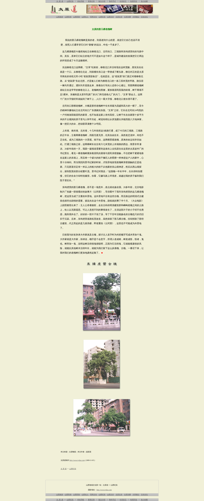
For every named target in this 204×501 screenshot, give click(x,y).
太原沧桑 (127, 17)
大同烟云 (136, 17)
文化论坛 (144, 17)
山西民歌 (76, 17)
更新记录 (91, 1)
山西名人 (85, 17)
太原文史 (119, 17)
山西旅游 (59, 17)
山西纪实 (70, 1)
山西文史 (110, 17)
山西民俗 (68, 17)
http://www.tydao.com (77, 460)
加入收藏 (144, 1)
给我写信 (133, 1)
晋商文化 (93, 17)
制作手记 (112, 1)
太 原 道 (59, 1)
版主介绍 (101, 1)
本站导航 (80, 1)
